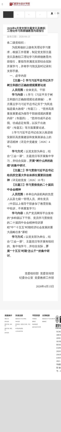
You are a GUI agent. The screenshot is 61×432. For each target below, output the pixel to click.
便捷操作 (8, 315)
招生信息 (7, 321)
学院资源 (36, 315)
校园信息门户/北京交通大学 (48, 318)
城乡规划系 (35, 324)
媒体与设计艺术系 (36, 327)
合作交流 (7, 332)
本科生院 (17, 321)
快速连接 (19, 315)
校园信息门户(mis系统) (20, 318)
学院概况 (34, 318)
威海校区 (44, 321)
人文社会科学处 (19, 331)
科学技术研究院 (19, 328)
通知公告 (7, 318)
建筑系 (34, 321)
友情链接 (46, 315)
